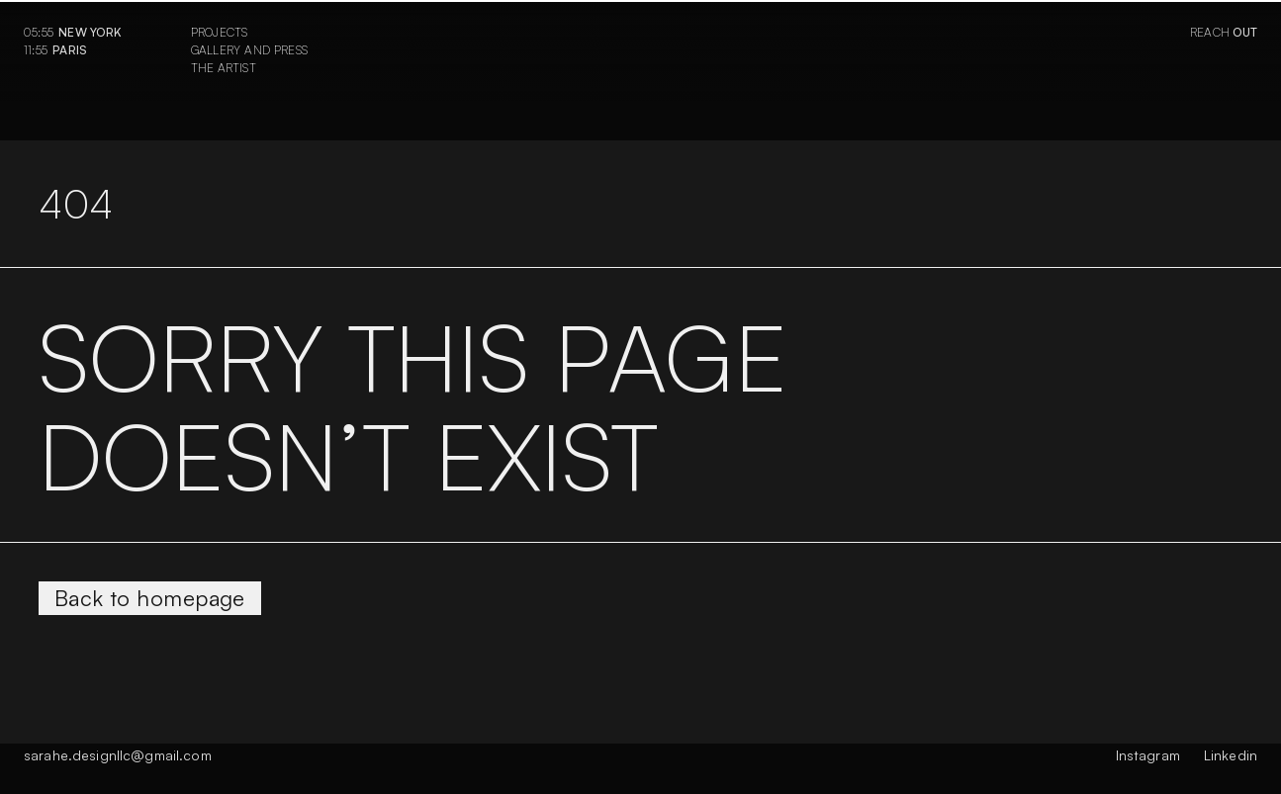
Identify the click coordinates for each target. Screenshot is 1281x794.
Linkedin (1230, 755)
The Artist (223, 67)
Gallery (216, 50)
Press (291, 50)
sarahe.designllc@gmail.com (118, 755)
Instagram (1148, 755)
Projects (219, 32)
